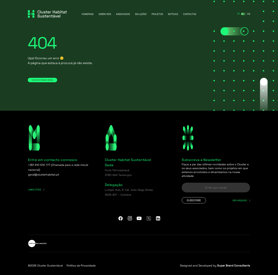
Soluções (141, 14)
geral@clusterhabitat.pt (43, 174)
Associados (123, 14)
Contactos (189, 14)
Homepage (88, 14)
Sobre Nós (105, 14)
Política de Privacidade (81, 265)
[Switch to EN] (248, 14)
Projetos (157, 14)
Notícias (173, 14)
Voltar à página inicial (42, 80)
